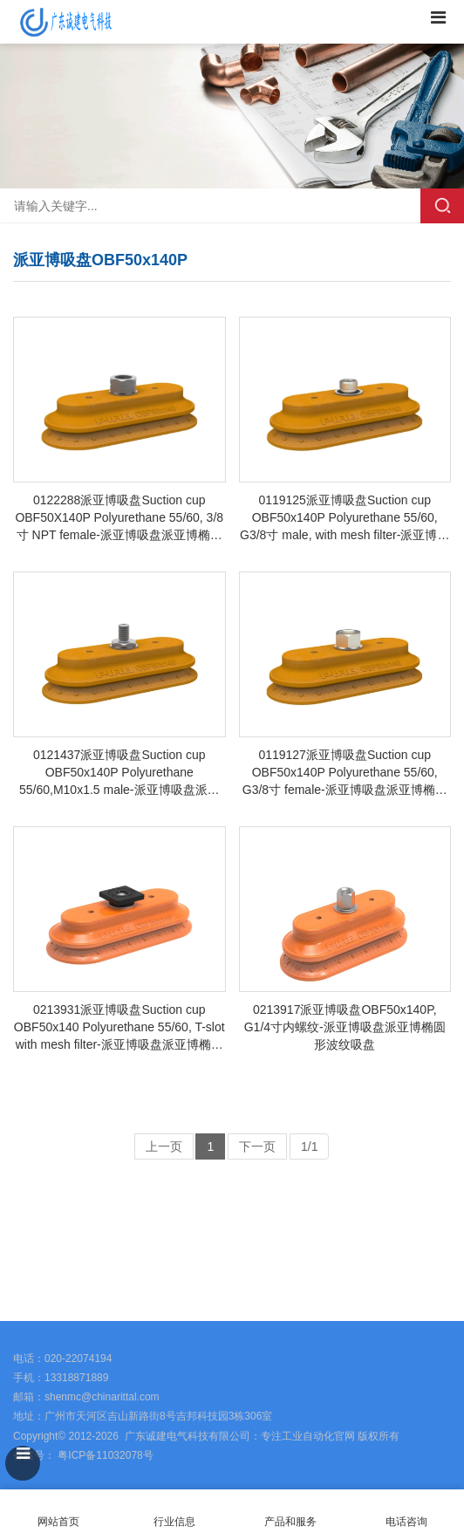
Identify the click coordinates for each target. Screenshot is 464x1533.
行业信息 (174, 1522)
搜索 (442, 205)
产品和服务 (290, 1522)
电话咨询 (406, 1511)
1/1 (309, 1146)
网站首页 (58, 1511)
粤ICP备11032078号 (104, 1455)
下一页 (257, 1146)
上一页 (164, 1146)
